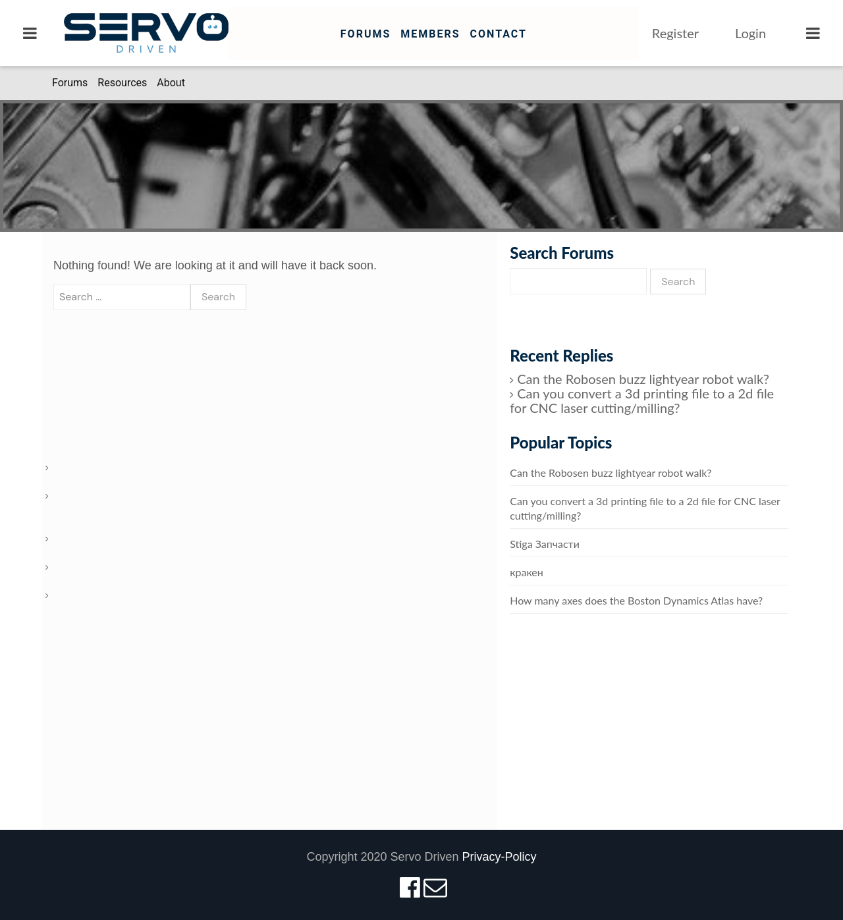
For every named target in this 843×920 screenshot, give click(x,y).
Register (675, 33)
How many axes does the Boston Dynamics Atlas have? (636, 600)
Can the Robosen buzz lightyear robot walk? (643, 379)
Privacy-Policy (499, 856)
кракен (526, 572)
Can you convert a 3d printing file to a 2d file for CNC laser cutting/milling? (642, 400)
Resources (122, 82)
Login (750, 33)
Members (430, 34)
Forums (365, 34)
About (171, 82)
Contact (498, 34)
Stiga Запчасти (545, 543)
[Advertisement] (649, 735)
